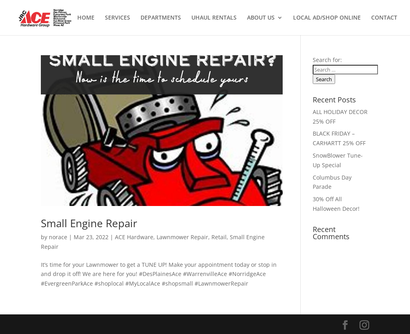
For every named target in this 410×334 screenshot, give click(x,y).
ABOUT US (261, 18)
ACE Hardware (134, 237)
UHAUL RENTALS (214, 18)
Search (324, 79)
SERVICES (117, 18)
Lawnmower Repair (182, 237)
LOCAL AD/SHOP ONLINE (327, 18)
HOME (85, 18)
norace (58, 237)
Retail (219, 237)
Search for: (327, 60)
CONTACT (384, 18)
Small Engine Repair (89, 223)
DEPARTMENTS (161, 18)
